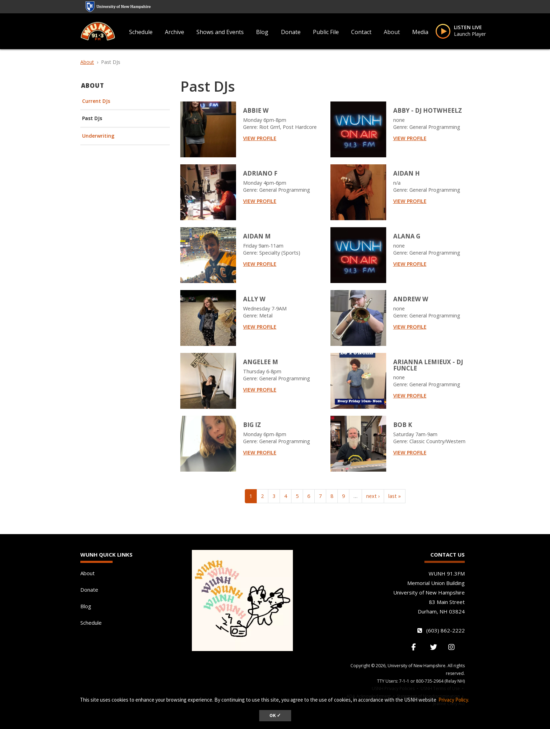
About (392, 32)
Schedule (141, 32)
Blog (262, 32)
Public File (326, 32)
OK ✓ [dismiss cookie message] (275, 715)
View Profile (259, 138)
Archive (174, 32)
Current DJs (96, 101)
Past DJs (92, 118)
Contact (361, 32)
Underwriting (98, 136)
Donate (291, 32)
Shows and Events (220, 32)
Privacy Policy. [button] (453, 699)
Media (420, 32)
